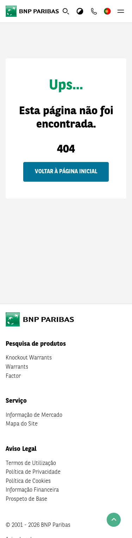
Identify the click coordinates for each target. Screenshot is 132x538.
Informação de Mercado (34, 415)
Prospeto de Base (26, 499)
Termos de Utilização (31, 463)
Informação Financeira (32, 490)
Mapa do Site (22, 424)
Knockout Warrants (29, 358)
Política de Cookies (28, 481)
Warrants (17, 367)
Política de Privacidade (33, 472)
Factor (13, 376)
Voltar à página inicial (66, 172)
